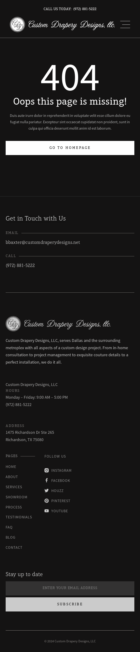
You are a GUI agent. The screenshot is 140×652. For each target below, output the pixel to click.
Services (14, 486)
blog (11, 537)
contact (14, 547)
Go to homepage (70, 148)
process (14, 507)
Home (11, 466)
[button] (125, 24)
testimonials (19, 517)
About (12, 476)
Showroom (17, 497)
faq (9, 527)
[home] (62, 24)
